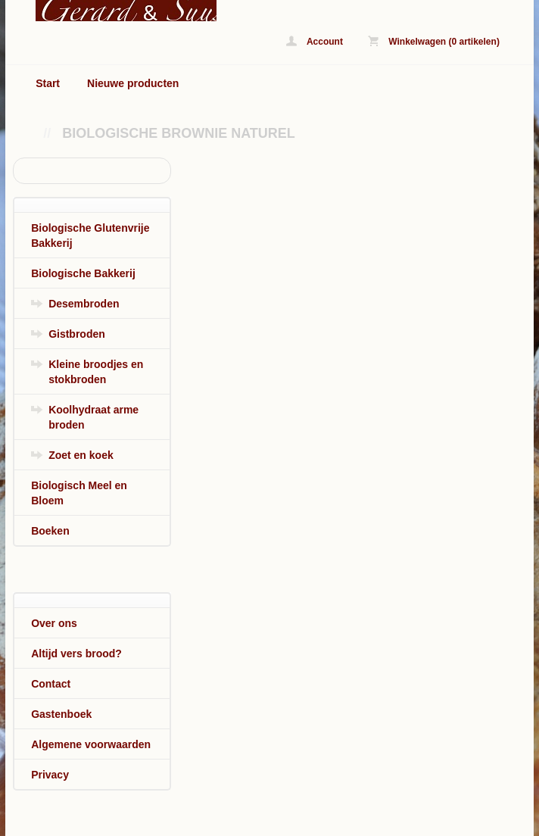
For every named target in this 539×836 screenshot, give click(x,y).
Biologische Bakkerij (83, 273)
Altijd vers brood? (76, 653)
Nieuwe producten (133, 83)
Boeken (50, 531)
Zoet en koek (81, 455)
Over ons (54, 623)
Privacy (50, 775)
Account (314, 41)
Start (48, 83)
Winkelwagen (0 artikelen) (434, 41)
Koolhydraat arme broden (93, 417)
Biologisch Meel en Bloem (79, 493)
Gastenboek (61, 714)
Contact (50, 684)
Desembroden (83, 304)
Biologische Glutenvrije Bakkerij (90, 235)
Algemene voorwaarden (91, 744)
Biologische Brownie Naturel (178, 133)
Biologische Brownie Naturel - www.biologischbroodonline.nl (111, 10)
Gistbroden (76, 334)
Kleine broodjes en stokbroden (95, 371)
